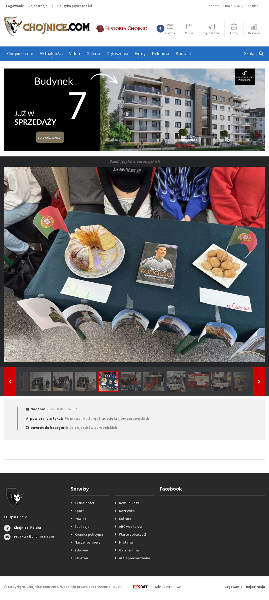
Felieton (81, 558)
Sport (79, 510)
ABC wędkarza (130, 526)
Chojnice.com (20, 53)
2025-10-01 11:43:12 (62, 409)
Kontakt (183, 53)
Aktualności (84, 503)
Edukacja (82, 526)
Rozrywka (127, 510)
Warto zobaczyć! (132, 534)
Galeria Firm (129, 550)
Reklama (160, 53)
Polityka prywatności (74, 6)
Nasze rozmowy (87, 542)
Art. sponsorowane (134, 558)
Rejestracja (38, 6)
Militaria (126, 542)
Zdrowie (81, 550)
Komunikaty (129, 503)
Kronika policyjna (89, 534)
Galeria (93, 53)
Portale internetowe (165, 586)
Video (74, 53)
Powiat (80, 518)
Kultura (125, 518)
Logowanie (15, 6)
